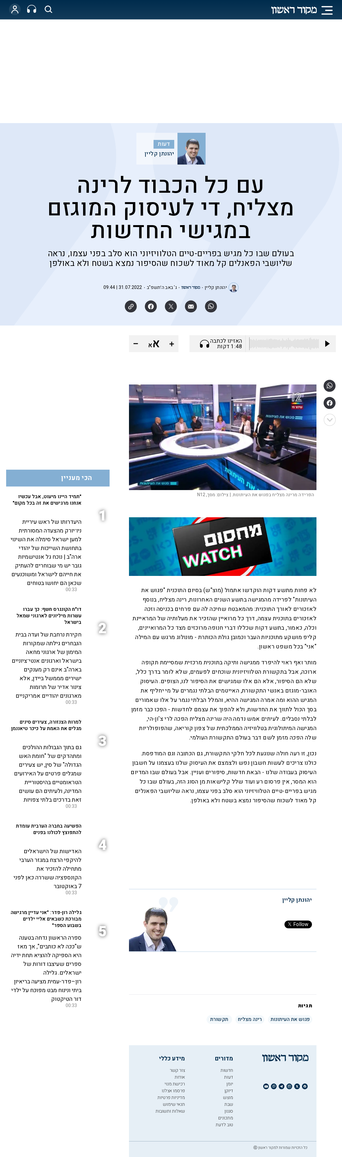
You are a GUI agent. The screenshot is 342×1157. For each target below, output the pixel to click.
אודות (180, 1077)
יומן (229, 1084)
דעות (163, 144)
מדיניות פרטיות (171, 1097)
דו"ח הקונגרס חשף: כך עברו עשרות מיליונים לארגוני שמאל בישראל (48, 616)
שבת (228, 1104)
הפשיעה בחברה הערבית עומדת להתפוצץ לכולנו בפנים (48, 829)
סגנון (228, 1111)
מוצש (228, 1097)
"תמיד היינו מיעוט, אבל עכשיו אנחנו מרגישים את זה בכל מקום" (47, 500)
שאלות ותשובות (170, 1111)
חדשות (226, 1070)
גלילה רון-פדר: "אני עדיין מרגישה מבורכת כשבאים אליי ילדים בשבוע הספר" (46, 919)
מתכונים (225, 1118)
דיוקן (228, 1090)
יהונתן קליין (159, 153)
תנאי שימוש (174, 1104)
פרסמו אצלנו (173, 1090)
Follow (298, 924)
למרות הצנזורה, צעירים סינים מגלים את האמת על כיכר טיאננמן (46, 725)
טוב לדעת (224, 1124)
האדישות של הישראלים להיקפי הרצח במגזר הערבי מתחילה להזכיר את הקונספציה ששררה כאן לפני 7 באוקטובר (47, 869)
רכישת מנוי (175, 1084)
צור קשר (177, 1070)
